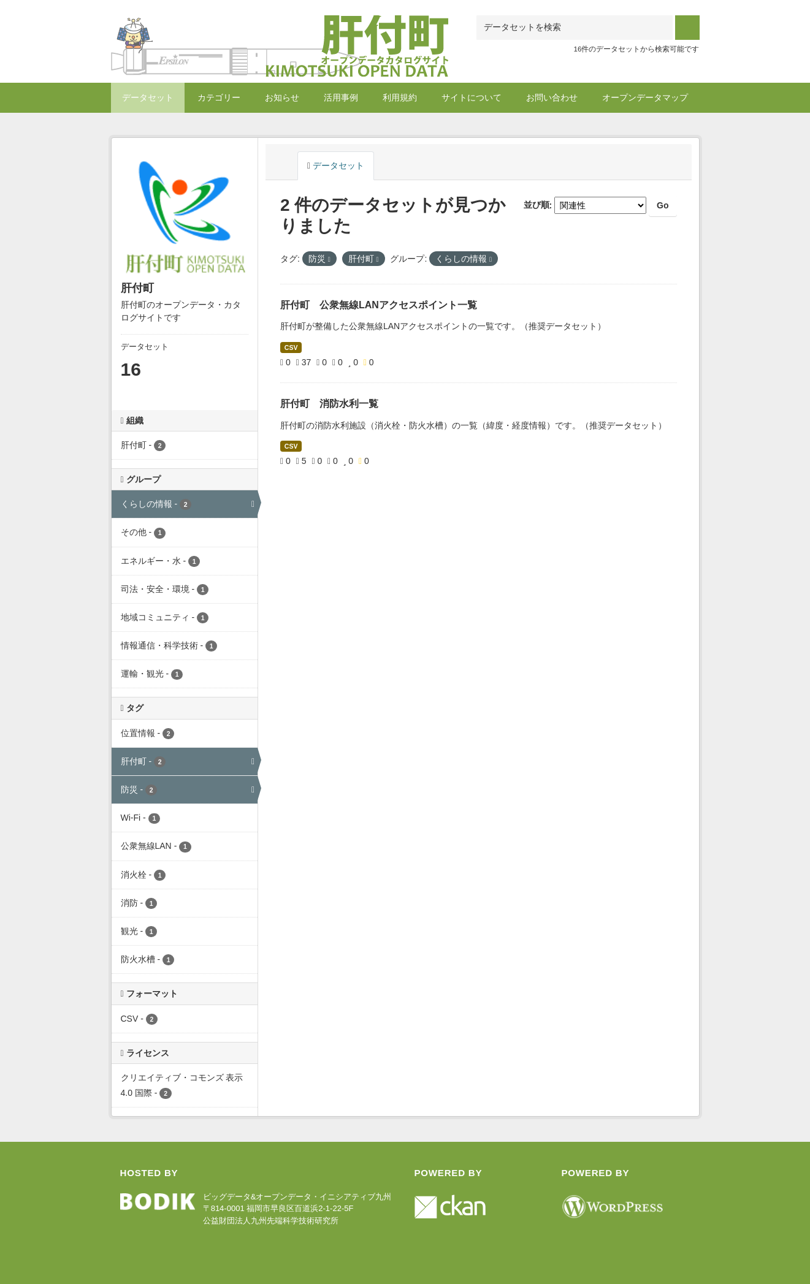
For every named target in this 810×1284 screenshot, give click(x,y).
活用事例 (341, 97)
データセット (148, 97)
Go (662, 205)
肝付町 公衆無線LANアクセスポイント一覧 (378, 305)
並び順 (536, 205)
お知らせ (282, 97)
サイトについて (471, 97)
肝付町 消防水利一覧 (329, 403)
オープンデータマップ (645, 97)
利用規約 (400, 97)
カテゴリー (218, 97)
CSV (291, 347)
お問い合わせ (552, 97)
